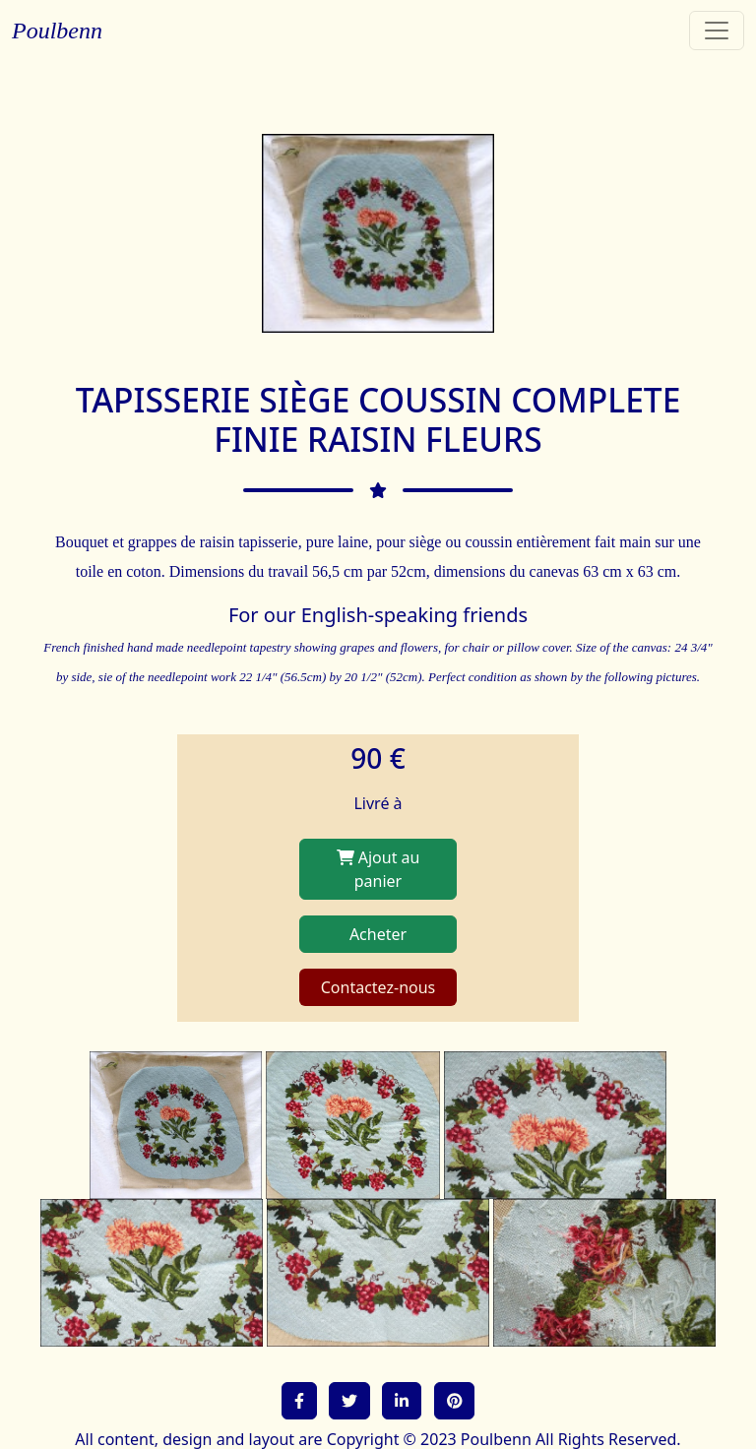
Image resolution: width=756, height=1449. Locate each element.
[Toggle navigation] (716, 30)
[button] (299, 1400)
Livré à (377, 803)
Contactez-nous (378, 987)
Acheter (378, 934)
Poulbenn (57, 30)
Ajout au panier (378, 869)
